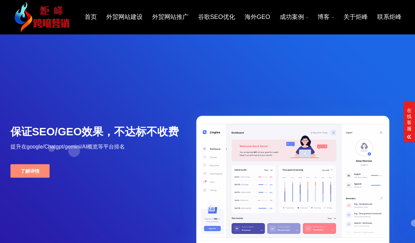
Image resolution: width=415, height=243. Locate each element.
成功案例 (292, 17)
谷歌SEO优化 (217, 17)
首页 (92, 17)
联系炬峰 (390, 17)
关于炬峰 (356, 17)
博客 (324, 17)
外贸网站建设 (126, 17)
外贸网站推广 (171, 17)
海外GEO (258, 17)
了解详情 (30, 170)
